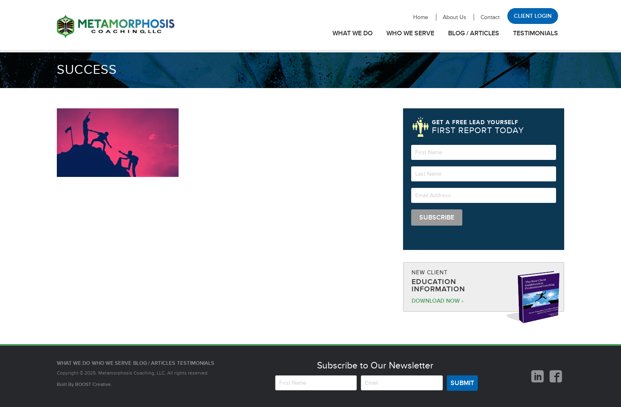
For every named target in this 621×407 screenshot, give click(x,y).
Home (420, 17)
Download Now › (437, 300)
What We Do (352, 33)
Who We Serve (410, 33)
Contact (490, 17)
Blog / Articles (473, 33)
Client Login (533, 16)
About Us (454, 17)
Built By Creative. (84, 384)
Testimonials (535, 33)
